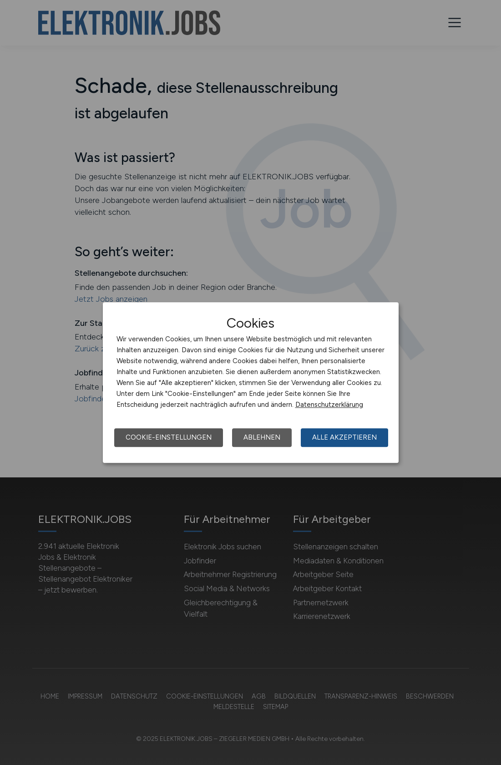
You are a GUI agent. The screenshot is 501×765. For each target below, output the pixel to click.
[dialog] (251, 382)
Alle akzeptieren (344, 437)
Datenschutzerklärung (329, 404)
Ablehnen (261, 437)
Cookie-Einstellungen (169, 437)
